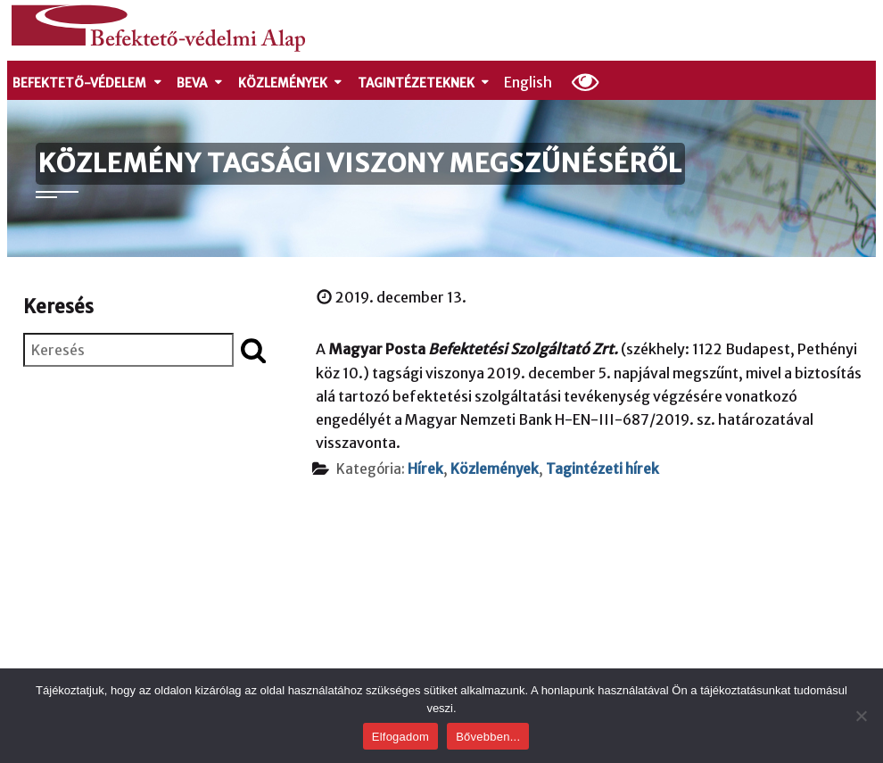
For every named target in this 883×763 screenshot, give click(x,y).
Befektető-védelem (87, 83)
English (528, 82)
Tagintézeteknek (424, 83)
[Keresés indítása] (253, 350)
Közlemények (291, 83)
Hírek (425, 468)
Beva (200, 83)
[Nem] (861, 716)
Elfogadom (400, 736)
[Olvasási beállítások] (585, 81)
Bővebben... (488, 736)
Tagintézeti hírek (602, 468)
